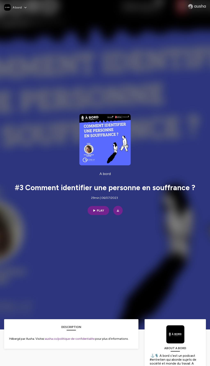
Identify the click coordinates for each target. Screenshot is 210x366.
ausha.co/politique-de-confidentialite (70, 339)
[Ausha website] (197, 6)
